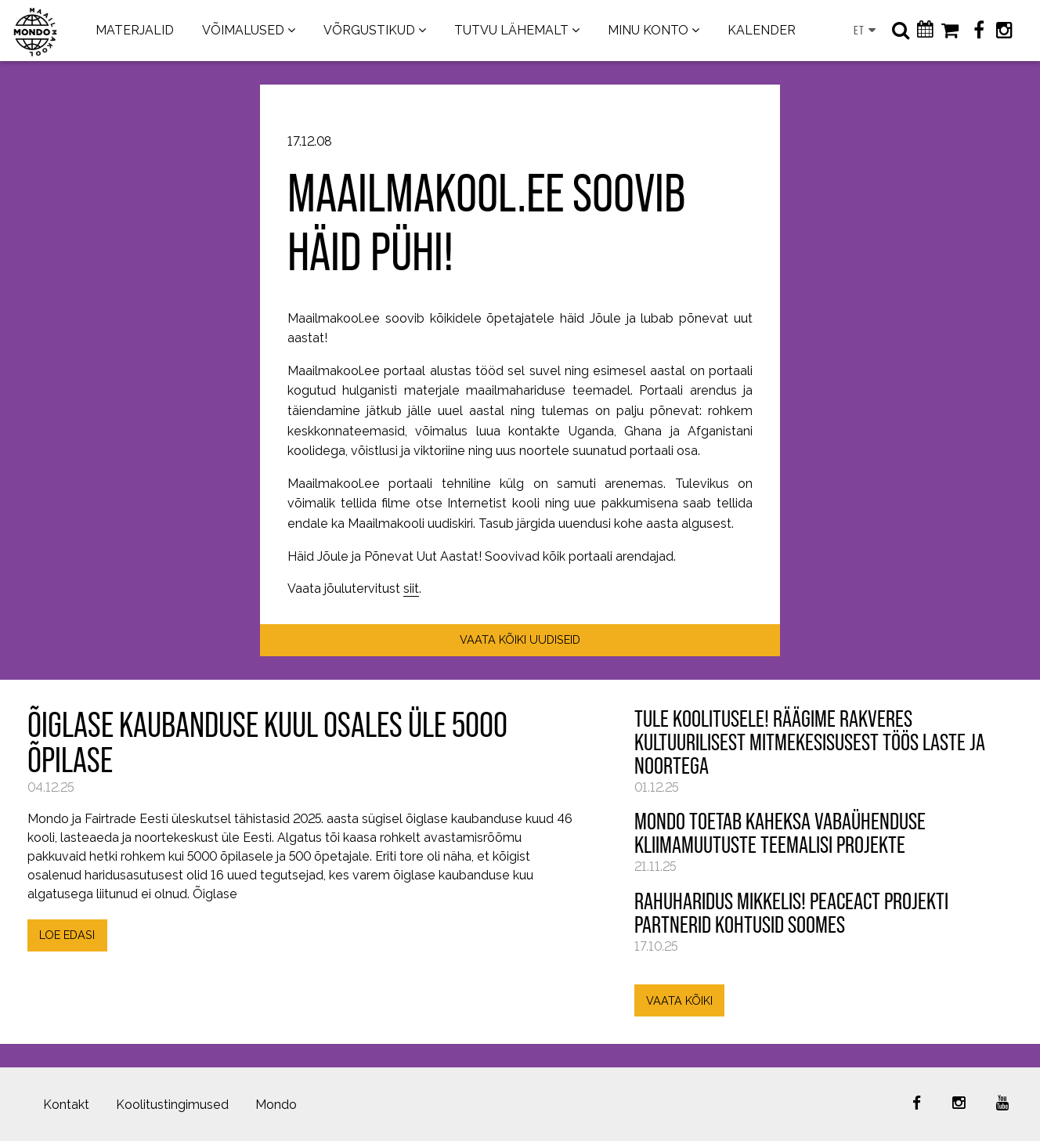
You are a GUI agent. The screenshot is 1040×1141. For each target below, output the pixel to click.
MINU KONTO (648, 30)
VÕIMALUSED (243, 30)
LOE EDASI (67, 934)
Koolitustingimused (172, 1104)
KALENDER (762, 30)
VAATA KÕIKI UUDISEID (520, 639)
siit (411, 588)
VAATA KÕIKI (679, 1000)
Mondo (276, 1104)
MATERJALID (135, 30)
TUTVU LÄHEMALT (511, 30)
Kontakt (66, 1104)
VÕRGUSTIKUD (369, 30)
